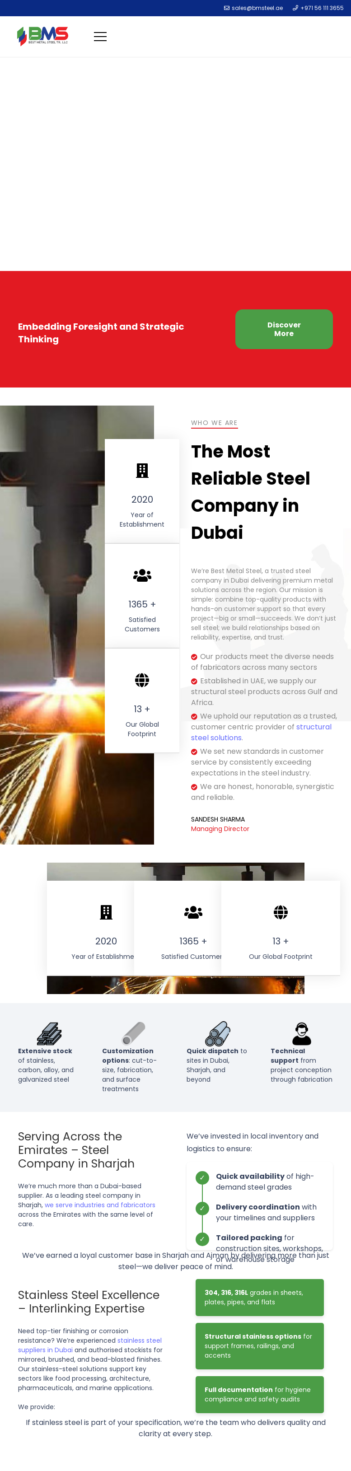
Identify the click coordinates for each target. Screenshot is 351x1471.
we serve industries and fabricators (100, 1204)
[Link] (43, 37)
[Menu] (101, 36)
